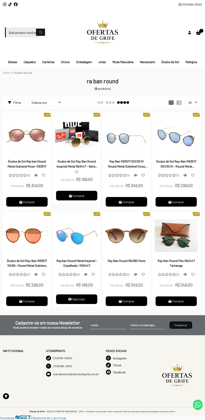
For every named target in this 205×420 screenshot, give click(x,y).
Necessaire (147, 62)
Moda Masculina (122, 62)
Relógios (191, 62)
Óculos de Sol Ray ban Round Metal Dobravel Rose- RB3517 (26, 163)
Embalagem (84, 62)
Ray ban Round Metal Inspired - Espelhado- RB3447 (76, 263)
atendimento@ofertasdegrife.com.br (72, 374)
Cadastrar (180, 325)
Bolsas (12, 62)
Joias (102, 62)
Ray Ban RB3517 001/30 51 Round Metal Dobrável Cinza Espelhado (126, 164)
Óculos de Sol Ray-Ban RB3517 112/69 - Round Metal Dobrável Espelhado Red (27, 263)
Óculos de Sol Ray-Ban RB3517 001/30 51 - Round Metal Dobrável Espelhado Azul (176, 164)
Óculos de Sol (170, 62)
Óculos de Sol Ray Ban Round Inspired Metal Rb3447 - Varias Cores (76, 164)
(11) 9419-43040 (59, 358)
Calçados (30, 62)
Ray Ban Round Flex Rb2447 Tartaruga (176, 263)
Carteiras (48, 62)
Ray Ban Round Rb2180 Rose (126, 261)
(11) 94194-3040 (190, 4)
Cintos (65, 62)
